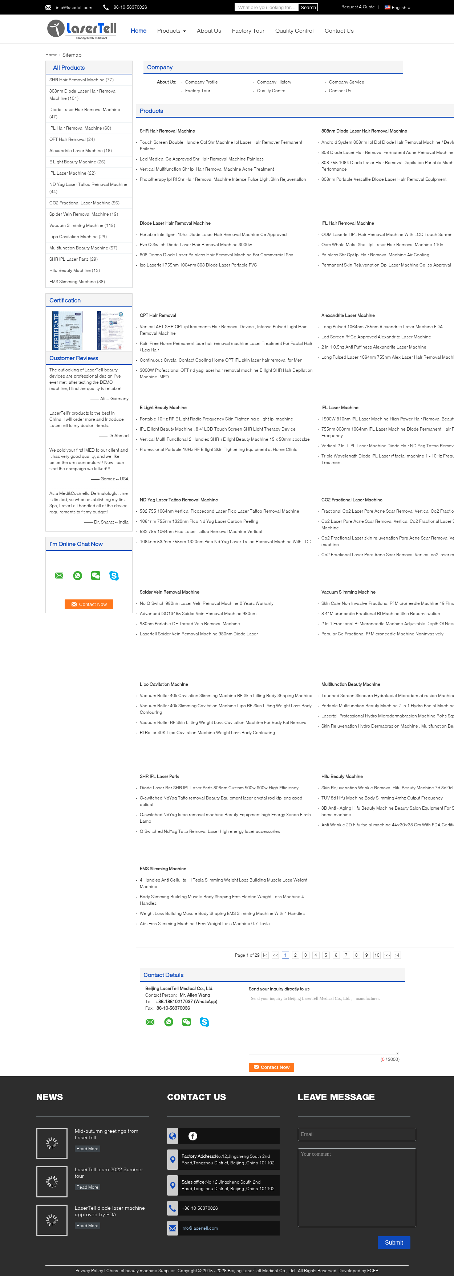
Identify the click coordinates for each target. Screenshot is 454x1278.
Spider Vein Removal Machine (79, 214)
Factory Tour (248, 30)
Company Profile (201, 82)
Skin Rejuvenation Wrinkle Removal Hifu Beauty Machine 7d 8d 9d (387, 787)
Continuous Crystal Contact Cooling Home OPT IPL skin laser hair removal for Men (221, 360)
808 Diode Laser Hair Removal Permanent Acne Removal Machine (387, 152)
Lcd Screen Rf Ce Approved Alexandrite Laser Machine (376, 336)
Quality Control (294, 30)
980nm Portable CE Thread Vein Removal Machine (190, 623)
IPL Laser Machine (67, 173)
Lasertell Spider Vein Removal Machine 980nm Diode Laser (199, 633)
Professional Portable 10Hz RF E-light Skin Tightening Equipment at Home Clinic (218, 449)
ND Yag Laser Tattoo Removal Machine (88, 184)
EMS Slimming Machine (72, 281)
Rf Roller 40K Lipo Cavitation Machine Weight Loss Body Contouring (207, 732)
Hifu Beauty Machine (70, 270)
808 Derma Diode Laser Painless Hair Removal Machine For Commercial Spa (216, 254)
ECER (372, 1270)
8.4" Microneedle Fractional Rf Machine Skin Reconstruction (380, 613)
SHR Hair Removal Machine (77, 79)
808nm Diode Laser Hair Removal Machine (364, 131)
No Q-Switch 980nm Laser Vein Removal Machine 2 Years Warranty (206, 603)
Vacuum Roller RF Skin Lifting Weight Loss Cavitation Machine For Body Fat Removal (224, 722)
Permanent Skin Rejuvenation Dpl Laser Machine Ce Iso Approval (386, 265)
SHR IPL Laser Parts (69, 259)
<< (275, 955)
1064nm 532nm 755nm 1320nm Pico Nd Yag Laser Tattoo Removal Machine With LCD (226, 541)
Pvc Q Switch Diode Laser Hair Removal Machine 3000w (196, 244)
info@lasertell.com (74, 7)
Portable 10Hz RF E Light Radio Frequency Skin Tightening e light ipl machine (216, 419)
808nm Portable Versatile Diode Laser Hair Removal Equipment (383, 179)
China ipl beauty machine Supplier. (141, 1270)
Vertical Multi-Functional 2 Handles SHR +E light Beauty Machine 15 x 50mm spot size (225, 439)
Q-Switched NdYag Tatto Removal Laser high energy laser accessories (210, 831)
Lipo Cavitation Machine (73, 236)
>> (387, 955)
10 (377, 955)
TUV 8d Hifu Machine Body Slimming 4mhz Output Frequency (382, 798)
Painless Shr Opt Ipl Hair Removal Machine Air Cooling (375, 254)
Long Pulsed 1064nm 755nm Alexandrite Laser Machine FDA (382, 326)
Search (308, 7)
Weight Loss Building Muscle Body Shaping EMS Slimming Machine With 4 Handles (222, 913)
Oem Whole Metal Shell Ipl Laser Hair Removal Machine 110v (382, 244)
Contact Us (339, 30)
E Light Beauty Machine (72, 161)
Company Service (346, 82)
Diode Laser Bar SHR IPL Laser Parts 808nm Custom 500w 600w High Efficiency (219, 787)
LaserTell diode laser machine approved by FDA (110, 1211)
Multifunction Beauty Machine (78, 248)
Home (138, 30)
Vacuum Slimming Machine (76, 225)
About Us (209, 30)
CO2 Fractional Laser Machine (79, 202)
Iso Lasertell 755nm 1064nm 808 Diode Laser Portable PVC (198, 265)
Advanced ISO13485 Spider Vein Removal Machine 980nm (198, 613)
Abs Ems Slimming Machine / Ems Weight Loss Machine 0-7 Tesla (205, 923)
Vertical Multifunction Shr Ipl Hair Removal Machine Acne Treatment (207, 169)
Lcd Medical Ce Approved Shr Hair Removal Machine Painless (202, 159)
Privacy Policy (89, 1270)
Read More (87, 1148)
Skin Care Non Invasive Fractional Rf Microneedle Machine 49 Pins (387, 603)
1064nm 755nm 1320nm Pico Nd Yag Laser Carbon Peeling (199, 521)
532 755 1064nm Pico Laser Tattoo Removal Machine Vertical (201, 531)
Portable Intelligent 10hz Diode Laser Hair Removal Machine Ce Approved (213, 234)
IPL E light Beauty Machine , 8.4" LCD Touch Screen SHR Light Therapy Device (218, 429)
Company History (274, 82)
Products (169, 30)
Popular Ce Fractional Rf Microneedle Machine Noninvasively (382, 633)
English (401, 8)
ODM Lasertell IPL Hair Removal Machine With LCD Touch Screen (387, 234)
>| (397, 955)
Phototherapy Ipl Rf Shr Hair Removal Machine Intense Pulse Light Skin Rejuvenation (223, 179)
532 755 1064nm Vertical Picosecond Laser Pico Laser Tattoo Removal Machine (219, 511)
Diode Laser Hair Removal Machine (84, 109)
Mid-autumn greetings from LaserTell (106, 1134)
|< (265, 955)
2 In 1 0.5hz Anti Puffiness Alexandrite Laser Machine (373, 347)
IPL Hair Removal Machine (75, 128)
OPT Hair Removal (67, 139)
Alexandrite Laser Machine (76, 150)
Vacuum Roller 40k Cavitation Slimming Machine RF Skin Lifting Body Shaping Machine (226, 695)
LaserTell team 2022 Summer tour (109, 1172)
